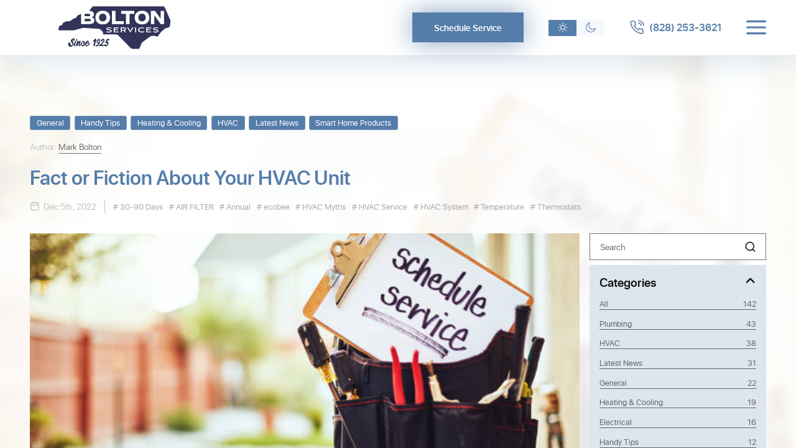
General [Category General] (677, 382)
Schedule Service (468, 28)
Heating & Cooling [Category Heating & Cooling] (677, 402)
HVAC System (443, 206)
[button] (750, 247)
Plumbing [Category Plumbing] (677, 323)
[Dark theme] (590, 28)
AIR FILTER (194, 206)
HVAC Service (382, 206)
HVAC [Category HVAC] (677, 342)
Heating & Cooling (169, 122)
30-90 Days (140, 206)
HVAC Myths (323, 206)
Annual (237, 206)
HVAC (228, 122)
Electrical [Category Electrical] (677, 421)
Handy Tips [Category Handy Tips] (677, 441)
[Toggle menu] (756, 27)
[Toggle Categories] (678, 281)
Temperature (501, 206)
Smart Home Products (353, 122)
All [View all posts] (677, 303)
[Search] (678, 246)
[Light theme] (562, 28)
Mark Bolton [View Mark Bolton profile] (79, 146)
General (50, 122)
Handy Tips (100, 122)
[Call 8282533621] (675, 27)
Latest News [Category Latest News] (677, 362)
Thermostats (558, 206)
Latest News (277, 122)
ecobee (276, 206)
